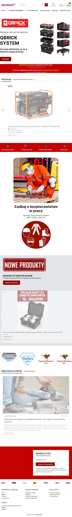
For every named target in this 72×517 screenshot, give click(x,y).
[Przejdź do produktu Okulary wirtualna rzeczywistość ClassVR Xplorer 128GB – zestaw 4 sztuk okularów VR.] (32, 311)
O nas (3, 492)
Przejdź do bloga (30, 371)
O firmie (3, 496)
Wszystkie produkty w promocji (24, 79)
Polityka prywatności (31, 496)
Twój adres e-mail (41, 459)
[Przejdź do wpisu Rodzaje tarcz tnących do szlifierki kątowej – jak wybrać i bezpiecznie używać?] (36, 395)
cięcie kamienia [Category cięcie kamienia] (10, 416)
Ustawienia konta (54, 494)
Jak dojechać (5, 498)
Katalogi (3, 509)
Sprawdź (5, 59)
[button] (46, 4)
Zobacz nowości (11, 283)
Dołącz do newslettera (45, 464)
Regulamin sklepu (30, 492)
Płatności (28, 494)
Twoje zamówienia (54, 492)
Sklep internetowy (34, 514)
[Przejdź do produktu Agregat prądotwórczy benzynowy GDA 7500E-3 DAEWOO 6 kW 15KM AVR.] (33, 105)
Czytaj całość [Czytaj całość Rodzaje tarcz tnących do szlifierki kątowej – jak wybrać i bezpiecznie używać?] (9, 433)
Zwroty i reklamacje (31, 498)
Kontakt (3, 494)
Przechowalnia (53, 496)
